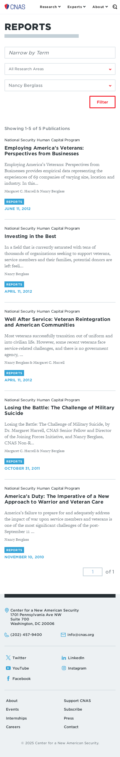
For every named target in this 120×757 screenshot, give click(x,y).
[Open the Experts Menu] (76, 6)
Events (12, 709)
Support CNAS (77, 700)
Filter (102, 102)
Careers (13, 727)
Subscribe (73, 709)
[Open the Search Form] (115, 6)
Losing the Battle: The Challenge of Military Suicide (59, 410)
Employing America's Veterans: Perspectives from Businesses (44, 150)
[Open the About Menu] (100, 6)
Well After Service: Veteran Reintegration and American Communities (57, 322)
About (12, 700)
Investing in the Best (30, 236)
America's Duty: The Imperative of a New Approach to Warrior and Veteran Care (56, 499)
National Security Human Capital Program (42, 140)
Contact (71, 727)
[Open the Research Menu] (50, 6)
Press (69, 718)
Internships (16, 718)
